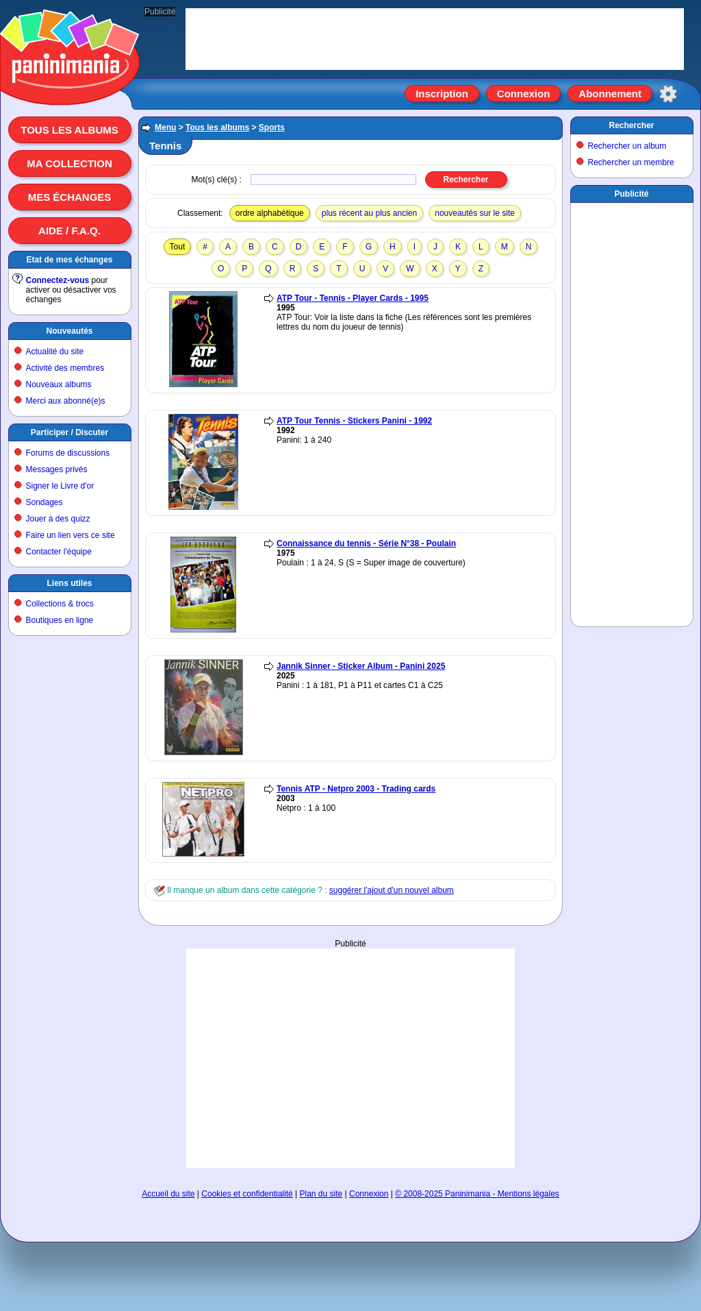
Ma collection (69, 163)
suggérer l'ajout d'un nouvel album (391, 890)
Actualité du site (55, 351)
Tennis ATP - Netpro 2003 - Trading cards (356, 789)
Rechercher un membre (631, 162)
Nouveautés (69, 331)
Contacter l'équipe (59, 551)
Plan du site (321, 1194)
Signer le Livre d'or (60, 486)
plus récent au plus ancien (369, 213)
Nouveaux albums (59, 384)
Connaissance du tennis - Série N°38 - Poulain (366, 543)
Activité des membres (65, 368)
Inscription (442, 93)
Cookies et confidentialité (246, 1194)
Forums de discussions (68, 453)
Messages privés (57, 469)
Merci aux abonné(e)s (65, 401)
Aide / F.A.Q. (69, 230)
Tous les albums (69, 130)
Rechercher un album (627, 146)
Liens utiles (69, 583)
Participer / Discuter (69, 432)
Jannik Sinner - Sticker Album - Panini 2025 (361, 666)
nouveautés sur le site (475, 213)
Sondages (44, 502)
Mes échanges (70, 197)
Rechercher (631, 125)
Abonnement (609, 93)
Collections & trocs (60, 604)
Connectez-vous (58, 280)
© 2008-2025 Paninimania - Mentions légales (477, 1194)
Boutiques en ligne (60, 620)
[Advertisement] (350, 1058)
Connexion (523, 93)
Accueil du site (168, 1194)
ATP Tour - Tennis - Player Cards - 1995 (353, 298)
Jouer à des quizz (58, 519)
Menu (165, 127)
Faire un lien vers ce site (70, 535)
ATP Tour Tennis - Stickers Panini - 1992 (354, 421)
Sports (272, 127)
